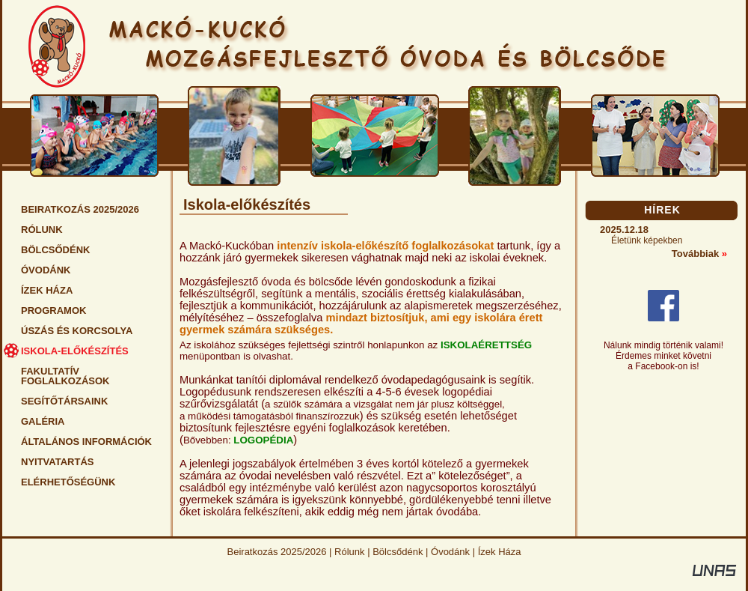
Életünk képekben (646, 240)
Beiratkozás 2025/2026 (277, 551)
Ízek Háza (499, 551)
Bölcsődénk (398, 551)
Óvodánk (450, 551)
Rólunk (349, 551)
